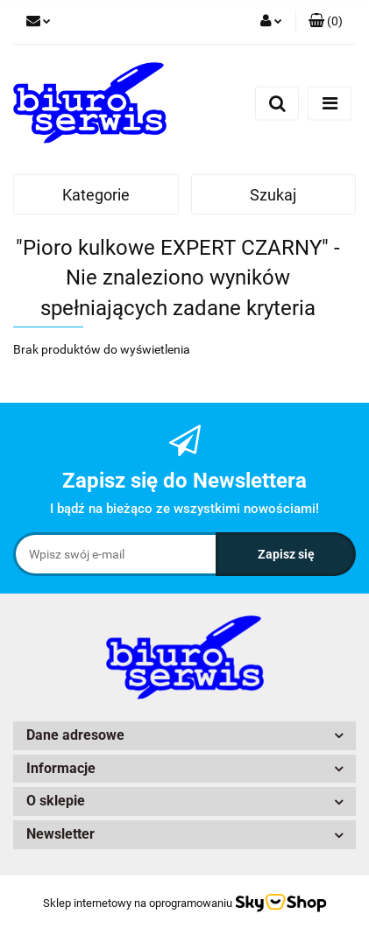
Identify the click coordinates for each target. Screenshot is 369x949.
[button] (325, 22)
